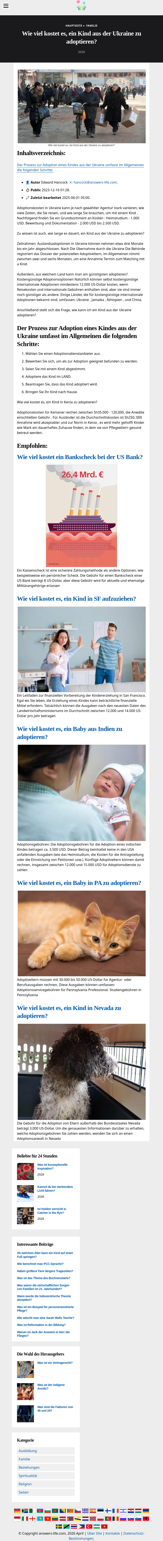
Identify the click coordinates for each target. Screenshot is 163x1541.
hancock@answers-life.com (95, 182)
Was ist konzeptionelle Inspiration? (52, 1166)
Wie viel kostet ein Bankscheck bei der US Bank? (80, 456)
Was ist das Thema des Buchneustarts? (43, 1278)
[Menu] (6, 6)
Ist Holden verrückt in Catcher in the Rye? (51, 1210)
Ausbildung (28, 1450)
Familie (24, 1459)
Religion (25, 1484)
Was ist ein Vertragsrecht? (55, 1362)
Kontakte (112, 1533)
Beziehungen (29, 1467)
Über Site (94, 1533)
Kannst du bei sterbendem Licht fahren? (55, 1188)
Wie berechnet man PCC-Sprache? (40, 1264)
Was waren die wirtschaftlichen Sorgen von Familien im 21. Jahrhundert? (43, 1287)
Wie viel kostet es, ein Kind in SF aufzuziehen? (76, 598)
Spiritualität (28, 1475)
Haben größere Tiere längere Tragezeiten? (45, 1271)
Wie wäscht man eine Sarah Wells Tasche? (45, 1318)
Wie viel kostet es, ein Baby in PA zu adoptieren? (79, 882)
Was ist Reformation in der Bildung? (41, 1325)
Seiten (24, 1492)
